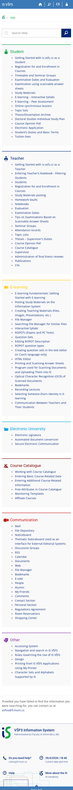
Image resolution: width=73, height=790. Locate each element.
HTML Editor (23, 359)
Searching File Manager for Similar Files (41, 324)
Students (21, 182)
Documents (22, 561)
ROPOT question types (29, 346)
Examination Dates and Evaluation (37, 80)
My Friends (22, 592)
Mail (18, 526)
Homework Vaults (26, 200)
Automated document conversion (36, 439)
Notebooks (22, 204)
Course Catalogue (26, 248)
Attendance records (28, 230)
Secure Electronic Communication (37, 444)
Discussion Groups (27, 548)
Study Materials (25, 93)
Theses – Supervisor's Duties (33, 239)
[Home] (40, 4)
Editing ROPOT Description (32, 341)
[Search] (49, 4)
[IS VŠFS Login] (66, 4)
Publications (23, 261)
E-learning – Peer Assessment (34, 101)
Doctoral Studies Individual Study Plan (40, 119)
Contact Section (25, 600)
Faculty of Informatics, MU (45, 734)
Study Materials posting (30, 195)
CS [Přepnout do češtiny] (58, 4)
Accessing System (26, 646)
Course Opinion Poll (28, 123)
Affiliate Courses (25, 498)
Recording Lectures (27, 389)
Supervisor (22, 252)
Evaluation (22, 208)
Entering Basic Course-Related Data (38, 476)
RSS (17, 552)
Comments (22, 596)
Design (19, 659)
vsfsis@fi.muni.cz (13, 710)
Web (18, 565)
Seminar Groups (25, 226)
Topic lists (21, 110)
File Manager (23, 319)
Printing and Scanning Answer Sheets (39, 363)
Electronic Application (29, 128)
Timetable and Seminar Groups (35, 75)
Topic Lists (22, 234)
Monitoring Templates (29, 493)
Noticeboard (23, 535)
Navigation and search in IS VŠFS (36, 650)
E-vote (19, 578)
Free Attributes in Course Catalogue (38, 489)
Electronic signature (28, 435)
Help (12, 17)
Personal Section (26, 605)
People (19, 583)
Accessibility (51, 777)
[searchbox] (35, 33)
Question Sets (24, 337)
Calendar (21, 557)
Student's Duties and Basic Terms (37, 132)
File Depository (24, 530)
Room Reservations (27, 613)
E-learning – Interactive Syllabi (35, 97)
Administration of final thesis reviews (39, 256)
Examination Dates (27, 213)
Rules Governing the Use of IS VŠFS (37, 655)
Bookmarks (22, 385)
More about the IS (56, 773)
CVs (17, 265)
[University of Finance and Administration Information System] (7, 4)
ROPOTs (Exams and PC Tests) (34, 332)
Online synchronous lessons (33, 106)
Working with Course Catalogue (35, 472)
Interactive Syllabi (26, 328)
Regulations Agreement (30, 609)
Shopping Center (26, 618)
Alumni (19, 587)
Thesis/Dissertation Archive (33, 114)
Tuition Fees (23, 136)
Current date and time (56, 761)
